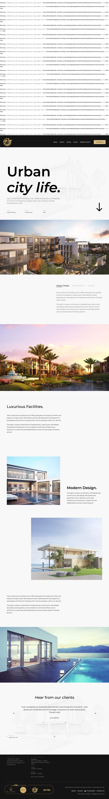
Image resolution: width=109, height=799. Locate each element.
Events (75, 142)
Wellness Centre (85, 142)
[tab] (62, 286)
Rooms (62, 142)
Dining (69, 142)
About (55, 142)
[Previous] (14, 713)
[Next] (95, 713)
